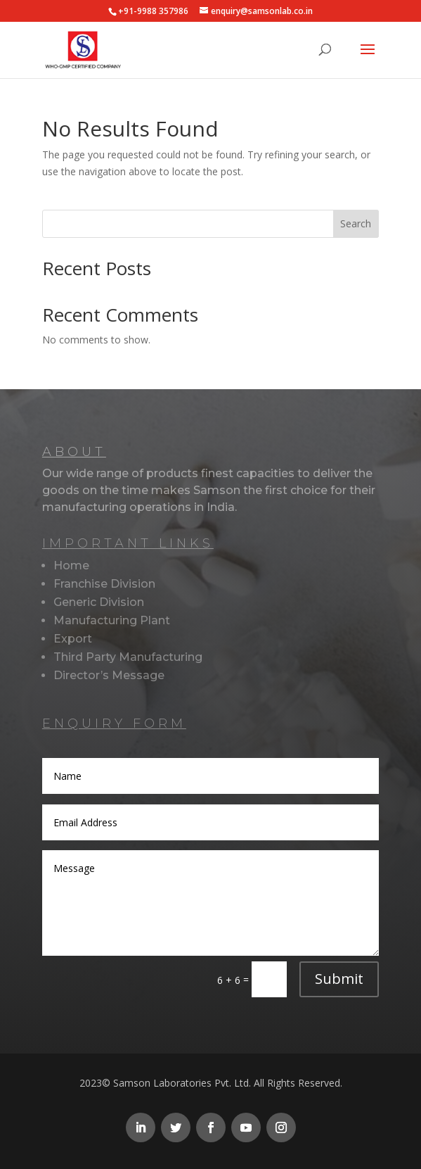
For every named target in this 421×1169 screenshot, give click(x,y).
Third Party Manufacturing (127, 657)
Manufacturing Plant (111, 620)
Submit (339, 978)
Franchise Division (104, 583)
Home (71, 565)
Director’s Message (108, 675)
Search (355, 223)
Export (72, 638)
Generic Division (98, 602)
